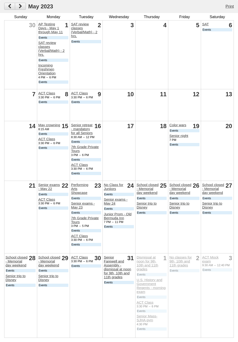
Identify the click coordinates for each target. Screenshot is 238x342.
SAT (205, 24)
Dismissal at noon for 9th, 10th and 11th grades (147, 263)
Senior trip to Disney (147, 205)
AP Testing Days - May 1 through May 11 (50, 28)
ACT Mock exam (210, 259)
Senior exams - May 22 (49, 187)
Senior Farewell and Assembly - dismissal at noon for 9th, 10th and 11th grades (117, 267)
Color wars (177, 125)
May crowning (49, 125)
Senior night (178, 136)
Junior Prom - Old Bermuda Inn (118, 216)
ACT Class (46, 93)
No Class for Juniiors (113, 187)
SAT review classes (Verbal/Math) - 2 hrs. (51, 48)
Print (229, 6)
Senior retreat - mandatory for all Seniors (82, 129)
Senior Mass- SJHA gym (147, 318)
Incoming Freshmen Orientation (47, 69)
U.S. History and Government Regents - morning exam (151, 286)
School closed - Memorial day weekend (148, 189)
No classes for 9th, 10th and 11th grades (180, 261)
